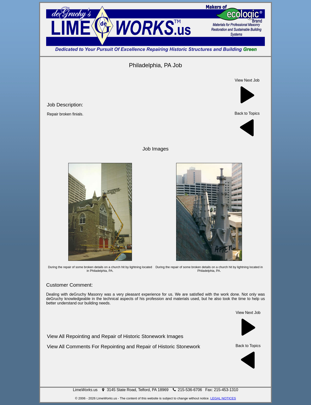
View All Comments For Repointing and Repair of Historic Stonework (123, 346)
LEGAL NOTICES (223, 398)
